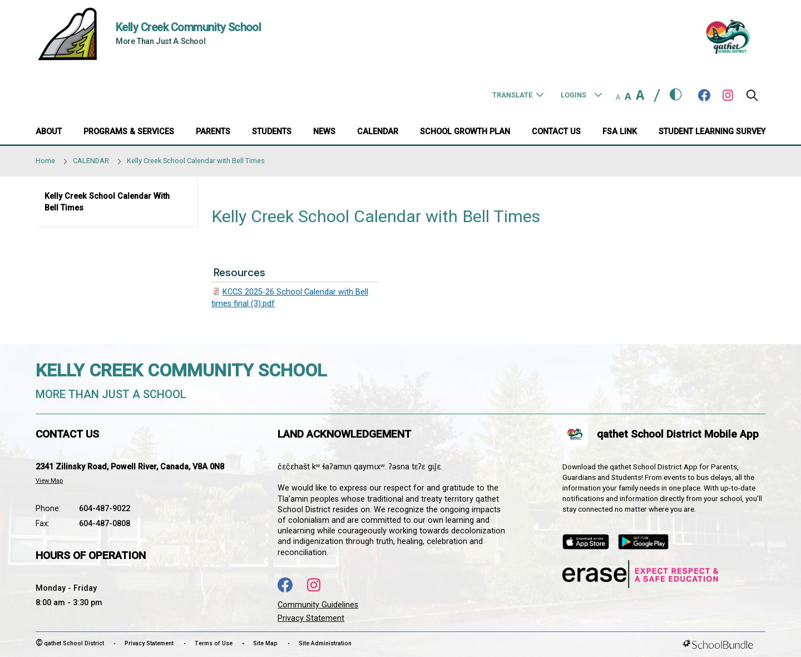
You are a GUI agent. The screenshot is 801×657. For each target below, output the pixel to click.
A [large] (640, 95)
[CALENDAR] (377, 133)
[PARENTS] (213, 133)
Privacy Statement (311, 618)
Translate (517, 95)
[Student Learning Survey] (712, 133)
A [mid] (628, 96)
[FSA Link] (619, 133)
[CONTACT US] (556, 133)
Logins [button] (581, 95)
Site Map (265, 643)
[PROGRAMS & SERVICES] (128, 133)
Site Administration (325, 643)
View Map (49, 480)
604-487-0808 (104, 523)
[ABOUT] (49, 133)
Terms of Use (214, 643)
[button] (752, 98)
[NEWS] (324, 133)
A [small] (618, 97)
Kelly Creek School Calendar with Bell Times (107, 202)
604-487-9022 (104, 508)
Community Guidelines (318, 605)
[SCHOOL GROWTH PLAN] (465, 133)
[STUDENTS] (271, 133)
